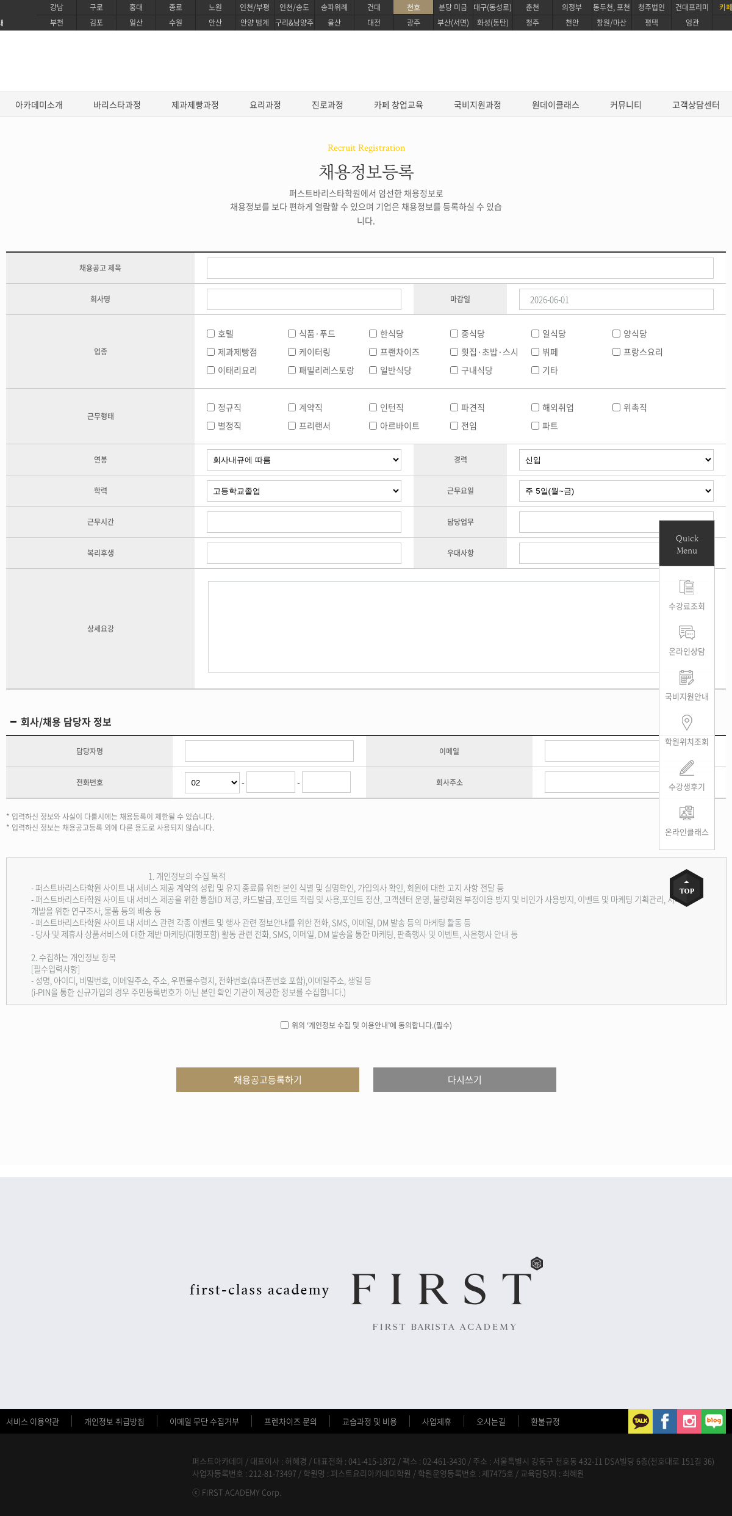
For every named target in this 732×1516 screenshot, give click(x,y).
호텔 (226, 333)
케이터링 (315, 351)
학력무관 (304, 491)
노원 (215, 7)
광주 (413, 22)
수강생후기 (687, 786)
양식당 (635, 333)
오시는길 (491, 1421)
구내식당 (477, 370)
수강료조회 (687, 606)
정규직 (230, 407)
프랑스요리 (643, 351)
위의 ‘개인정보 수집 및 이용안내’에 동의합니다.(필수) (372, 1025)
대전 (374, 22)
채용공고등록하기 (268, 1079)
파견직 (473, 407)
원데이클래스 (556, 104)
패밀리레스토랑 (326, 370)
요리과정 (265, 104)
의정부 (572, 7)
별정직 (230, 425)
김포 (96, 22)
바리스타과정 (117, 104)
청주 (532, 22)
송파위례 (334, 7)
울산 (334, 22)
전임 (469, 425)
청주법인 (651, 7)
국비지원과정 (477, 104)
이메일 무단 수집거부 (204, 1421)
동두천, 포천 (611, 7)
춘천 (532, 7)
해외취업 (558, 407)
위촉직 (635, 407)
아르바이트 (400, 425)
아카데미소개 (39, 104)
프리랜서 (315, 425)
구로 (96, 7)
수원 (175, 22)
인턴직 (392, 407)
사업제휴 (436, 1421)
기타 (550, 370)
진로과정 (327, 104)
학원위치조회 (687, 741)
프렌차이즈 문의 (290, 1421)
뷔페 (550, 351)
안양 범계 (254, 22)
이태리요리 (237, 370)
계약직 (311, 407)
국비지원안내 (687, 696)
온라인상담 (687, 651)
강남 (56, 7)
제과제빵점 (237, 351)
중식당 (473, 333)
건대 (374, 7)
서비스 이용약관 (32, 1421)
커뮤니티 (626, 104)
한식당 (392, 333)
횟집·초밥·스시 (489, 351)
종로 (175, 7)
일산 (136, 22)
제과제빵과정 (195, 104)
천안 (572, 22)
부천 (56, 22)
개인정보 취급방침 (114, 1421)
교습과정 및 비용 (369, 1421)
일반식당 (396, 370)
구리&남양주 (294, 22)
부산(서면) (453, 22)
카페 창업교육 (398, 104)
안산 (215, 22)
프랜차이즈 (400, 351)
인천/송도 (294, 7)
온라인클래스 (687, 831)
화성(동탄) (493, 22)
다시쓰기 (465, 1079)
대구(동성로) (492, 7)
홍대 (136, 7)
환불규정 (545, 1421)
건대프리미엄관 (692, 15)
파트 (550, 425)
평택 (651, 22)
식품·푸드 (317, 333)
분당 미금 (453, 7)
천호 (413, 7)
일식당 (554, 333)
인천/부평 (255, 7)
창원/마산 (611, 22)
